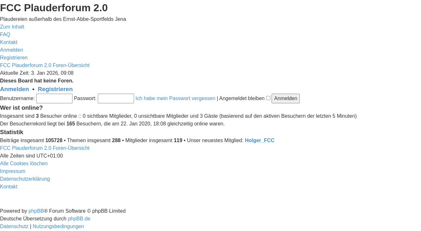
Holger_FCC (259, 140)
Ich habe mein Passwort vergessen (175, 98)
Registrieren (55, 89)
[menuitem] (5, 34)
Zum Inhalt (12, 27)
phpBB (36, 211)
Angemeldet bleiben (244, 98)
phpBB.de (79, 218)
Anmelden (14, 89)
